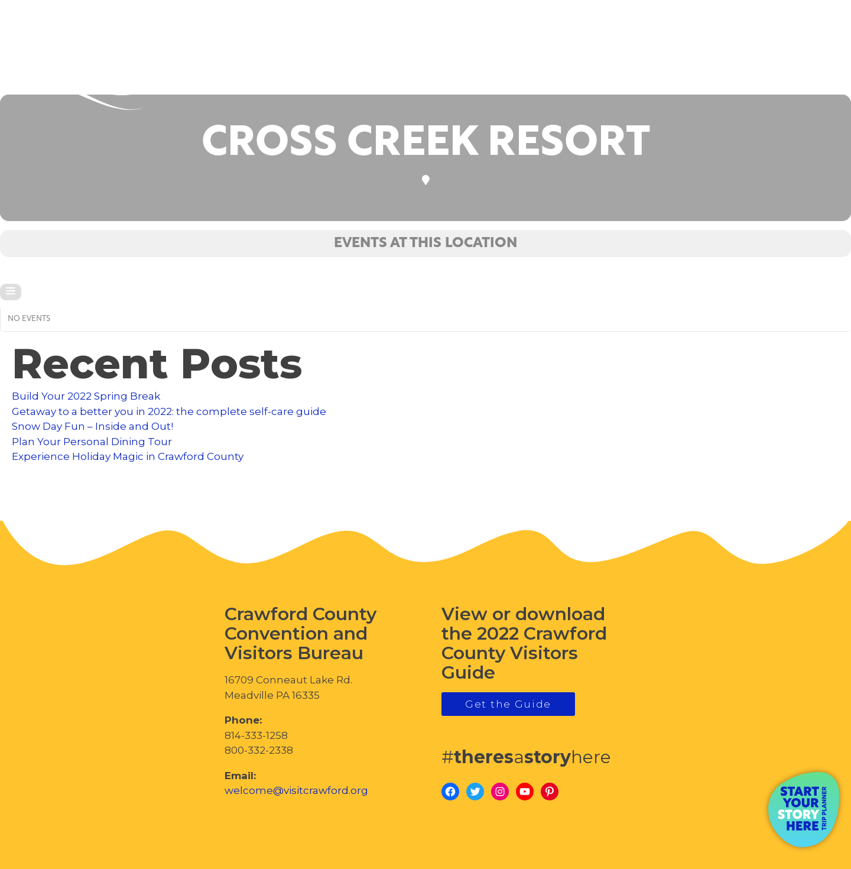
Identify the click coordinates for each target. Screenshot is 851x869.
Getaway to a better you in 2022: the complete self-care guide (169, 411)
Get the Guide (508, 704)
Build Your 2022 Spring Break (86, 396)
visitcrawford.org (748, 64)
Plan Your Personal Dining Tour (92, 442)
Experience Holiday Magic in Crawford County (127, 456)
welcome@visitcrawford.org (296, 790)
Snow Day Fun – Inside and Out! (92, 426)
